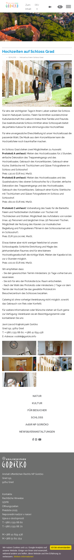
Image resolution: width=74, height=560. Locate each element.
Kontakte (7, 494)
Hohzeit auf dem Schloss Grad (31, 57)
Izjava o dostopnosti (13, 518)
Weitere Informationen (23, 556)
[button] (60, 6)
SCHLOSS (12, 57)
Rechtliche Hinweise (12, 498)
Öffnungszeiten (10, 506)
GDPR (5, 502)
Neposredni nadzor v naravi (16, 514)
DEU (37, 5)
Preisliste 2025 (9, 510)
